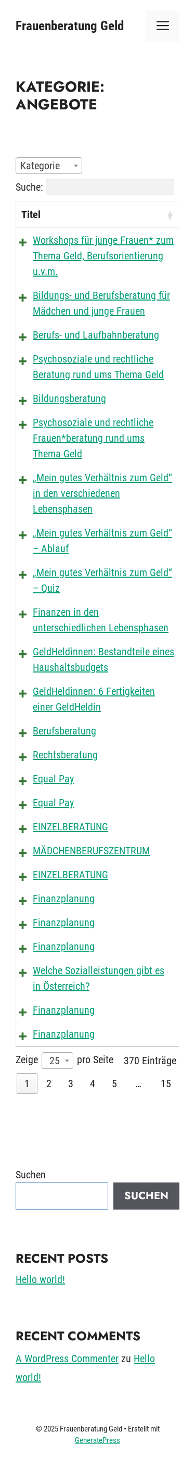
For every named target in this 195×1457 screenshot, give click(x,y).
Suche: (95, 187)
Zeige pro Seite (64, 1060)
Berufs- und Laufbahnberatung (96, 335)
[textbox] (43, 165)
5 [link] (114, 1083)
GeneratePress (97, 1440)
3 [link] (70, 1083)
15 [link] (166, 1083)
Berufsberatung (64, 731)
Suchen (31, 1174)
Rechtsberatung (65, 755)
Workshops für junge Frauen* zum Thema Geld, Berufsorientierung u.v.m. (103, 256)
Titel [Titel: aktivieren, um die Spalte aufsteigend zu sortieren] (31, 214)
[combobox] (49, 165)
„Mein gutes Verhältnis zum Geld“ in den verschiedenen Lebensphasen (102, 493)
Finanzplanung (64, 898)
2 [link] (48, 1083)
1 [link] (27, 1083)
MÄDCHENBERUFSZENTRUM (91, 850)
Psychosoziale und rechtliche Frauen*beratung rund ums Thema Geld (93, 438)
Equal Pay (53, 779)
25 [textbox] (54, 1060)
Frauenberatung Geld (70, 25)
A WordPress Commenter (67, 1358)
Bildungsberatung (69, 398)
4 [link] (92, 1083)
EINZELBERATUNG (70, 826)
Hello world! (40, 1279)
